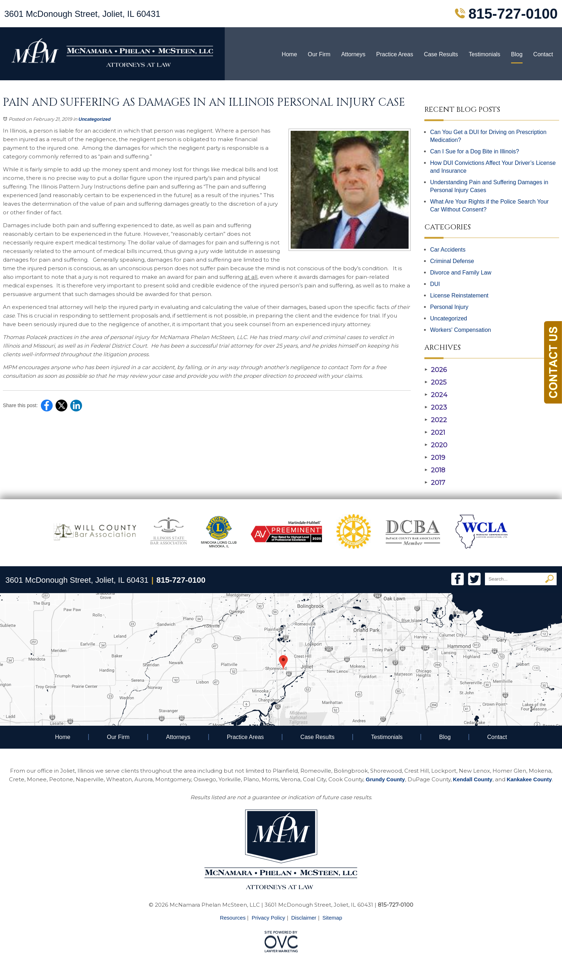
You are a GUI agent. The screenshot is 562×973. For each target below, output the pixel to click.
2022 (435, 420)
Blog (517, 54)
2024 (435, 395)
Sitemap (332, 918)
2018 (434, 470)
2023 (435, 407)
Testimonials (484, 54)
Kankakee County (529, 779)
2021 (434, 432)
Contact (543, 54)
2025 (435, 382)
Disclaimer (303, 918)
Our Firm (319, 54)
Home (289, 54)
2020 (435, 445)
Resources (233, 918)
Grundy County (385, 779)
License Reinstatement (459, 295)
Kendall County (472, 779)
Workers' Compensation (460, 330)
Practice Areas (394, 54)
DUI (435, 284)
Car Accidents (448, 250)
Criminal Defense (452, 261)
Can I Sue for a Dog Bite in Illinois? (474, 151)
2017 (434, 482)
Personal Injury (449, 307)
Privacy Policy (268, 918)
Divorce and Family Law (460, 273)
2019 (434, 457)
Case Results (441, 54)
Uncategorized (94, 119)
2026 (435, 369)
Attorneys (353, 54)
